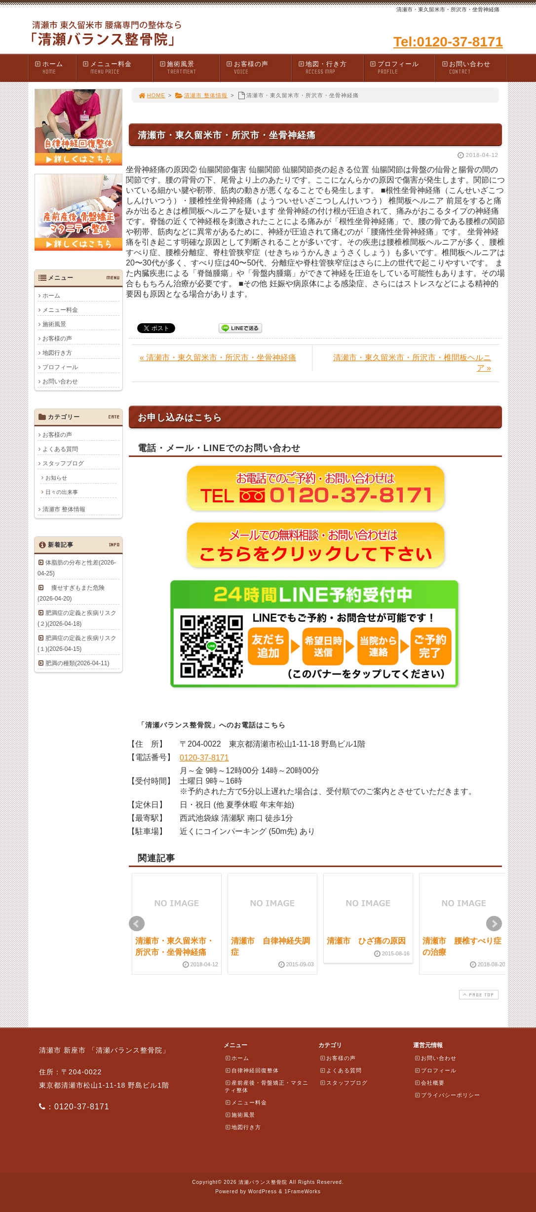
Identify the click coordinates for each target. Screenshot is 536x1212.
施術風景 (189, 68)
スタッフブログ (63, 463)
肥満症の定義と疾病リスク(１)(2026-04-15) (77, 643)
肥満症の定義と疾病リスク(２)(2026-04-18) (77, 618)
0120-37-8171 (204, 758)
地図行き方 (57, 352)
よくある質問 (60, 449)
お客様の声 (259, 68)
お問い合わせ (474, 68)
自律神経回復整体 (252, 1070)
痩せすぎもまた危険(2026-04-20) (71, 593)
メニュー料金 (117, 68)
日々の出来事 (61, 492)
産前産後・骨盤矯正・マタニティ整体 (266, 1086)
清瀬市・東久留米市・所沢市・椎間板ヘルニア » (412, 362)
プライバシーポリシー (447, 1095)
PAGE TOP (477, 994)
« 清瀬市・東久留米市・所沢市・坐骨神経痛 (218, 357)
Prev (137, 924)
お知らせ (56, 478)
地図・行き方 (330, 68)
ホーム (55, 68)
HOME (151, 95)
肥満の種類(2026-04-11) (77, 663)
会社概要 (429, 1083)
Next (494, 924)
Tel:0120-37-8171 (448, 41)
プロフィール (402, 68)
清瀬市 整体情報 (201, 95)
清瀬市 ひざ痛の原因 (366, 941)
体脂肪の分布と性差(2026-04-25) (77, 568)
